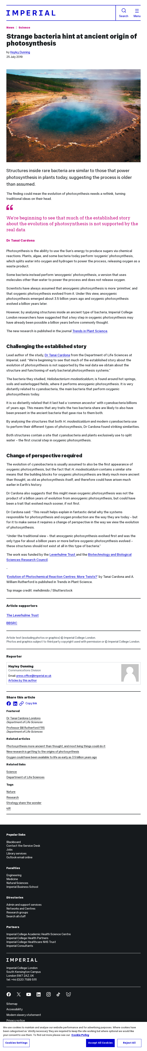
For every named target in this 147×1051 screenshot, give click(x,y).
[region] (73, 1036)
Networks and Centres (20, 908)
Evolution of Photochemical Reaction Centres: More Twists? (52, 576)
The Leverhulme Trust (22, 615)
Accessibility (14, 1009)
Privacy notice (15, 1020)
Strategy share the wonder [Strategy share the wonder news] (23, 803)
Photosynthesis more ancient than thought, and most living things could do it (55, 746)
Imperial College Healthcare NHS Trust (31, 942)
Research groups (17, 912)
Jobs (9, 849)
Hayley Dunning (20, 52)
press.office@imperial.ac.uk (33, 676)
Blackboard (13, 842)
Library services (16, 853)
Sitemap (11, 1004)
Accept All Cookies (100, 1042)
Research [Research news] (12, 797)
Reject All (129, 1042)
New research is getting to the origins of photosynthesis (42, 751)
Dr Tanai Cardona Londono (23, 718)
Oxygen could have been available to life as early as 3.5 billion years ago (51, 757)
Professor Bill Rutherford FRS (25, 728)
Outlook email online (19, 857)
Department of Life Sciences (25, 777)
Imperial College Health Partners (27, 938)
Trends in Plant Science (89, 331)
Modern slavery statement (23, 1015)
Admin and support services (24, 904)
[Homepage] (61, 13)
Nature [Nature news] (10, 792)
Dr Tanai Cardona (57, 355)
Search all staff (16, 916)
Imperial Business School (22, 887)
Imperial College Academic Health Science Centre (38, 934)
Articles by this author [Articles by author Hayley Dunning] (22, 680)
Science (11, 772)
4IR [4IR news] (8, 808)
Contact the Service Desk (23, 845)
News (10, 27)
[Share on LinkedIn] (15, 703)
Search (123, 13)
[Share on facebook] (8, 703)
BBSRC (11, 623)
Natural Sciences (17, 883)
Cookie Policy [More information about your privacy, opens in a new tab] (80, 1035)
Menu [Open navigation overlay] (137, 13)
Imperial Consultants (19, 946)
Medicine (12, 879)
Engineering (13, 875)
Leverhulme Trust (63, 554)
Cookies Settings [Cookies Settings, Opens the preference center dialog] (16, 1042)
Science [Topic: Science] (24, 27)
